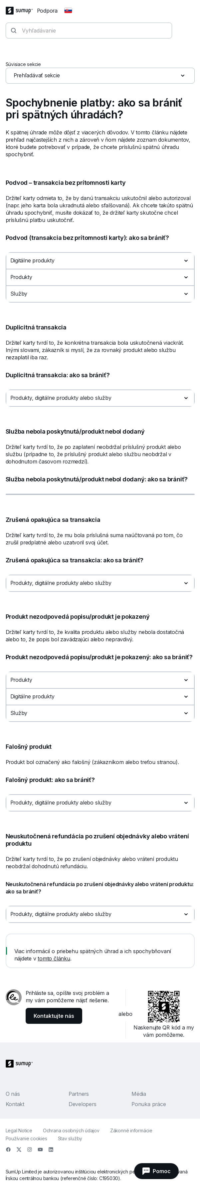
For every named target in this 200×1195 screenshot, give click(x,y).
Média (138, 1093)
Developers (83, 1104)
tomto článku (54, 958)
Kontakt (15, 1104)
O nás (13, 1093)
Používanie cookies (26, 1138)
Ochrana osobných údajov (71, 1130)
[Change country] (68, 11)
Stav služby (70, 1138)
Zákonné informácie (131, 1130)
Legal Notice (19, 1130)
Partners (79, 1093)
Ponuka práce (148, 1104)
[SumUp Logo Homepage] (21, 10)
